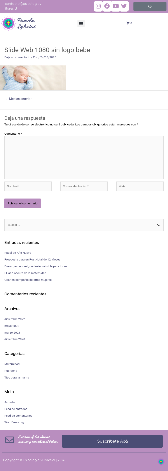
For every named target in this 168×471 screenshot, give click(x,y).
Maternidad (11, 364)
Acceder (9, 402)
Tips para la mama (16, 377)
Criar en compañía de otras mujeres (28, 279)
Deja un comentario (17, 57)
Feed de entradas (15, 409)
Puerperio (10, 370)
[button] (81, 23)
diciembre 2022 (14, 319)
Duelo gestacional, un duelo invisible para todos (35, 266)
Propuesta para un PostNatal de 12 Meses (32, 259)
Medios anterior (18, 99)
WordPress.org (14, 422)
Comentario (13, 133)
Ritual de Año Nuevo (17, 252)
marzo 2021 (12, 332)
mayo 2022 (11, 325)
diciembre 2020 (14, 339)
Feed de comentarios (18, 415)
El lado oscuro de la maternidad (25, 273)
